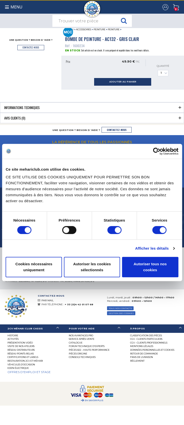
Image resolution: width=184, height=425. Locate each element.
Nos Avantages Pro (81, 335)
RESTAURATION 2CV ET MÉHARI (25, 360)
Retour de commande (144, 353)
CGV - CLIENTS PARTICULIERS (146, 339)
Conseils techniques (82, 357)
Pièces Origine (78, 353)
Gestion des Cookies (121, 313)
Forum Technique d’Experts (87, 346)
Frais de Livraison (141, 357)
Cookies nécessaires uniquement (33, 267)
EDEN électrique (18, 368)
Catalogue (75, 342)
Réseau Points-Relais (20, 353)
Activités (13, 339)
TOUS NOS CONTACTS (120, 308)
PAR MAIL (47, 300)
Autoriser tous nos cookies (150, 267)
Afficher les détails (152, 248)
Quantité (163, 70)
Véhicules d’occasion (21, 364)
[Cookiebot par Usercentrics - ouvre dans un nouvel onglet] (156, 151)
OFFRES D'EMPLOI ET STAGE (29, 372)
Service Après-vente (81, 339)
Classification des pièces (146, 335)
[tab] (92, 107)
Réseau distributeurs (21, 349)
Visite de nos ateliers (21, 346)
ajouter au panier (122, 81)
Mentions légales (141, 346)
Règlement (137, 360)
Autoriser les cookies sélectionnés (92, 267)
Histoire (12, 335)
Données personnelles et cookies (152, 349)
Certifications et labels (22, 357)
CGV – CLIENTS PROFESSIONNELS (148, 342)
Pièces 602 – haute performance (89, 349)
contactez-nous (30, 47)
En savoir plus (94, 400)
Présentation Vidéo (20, 342)
